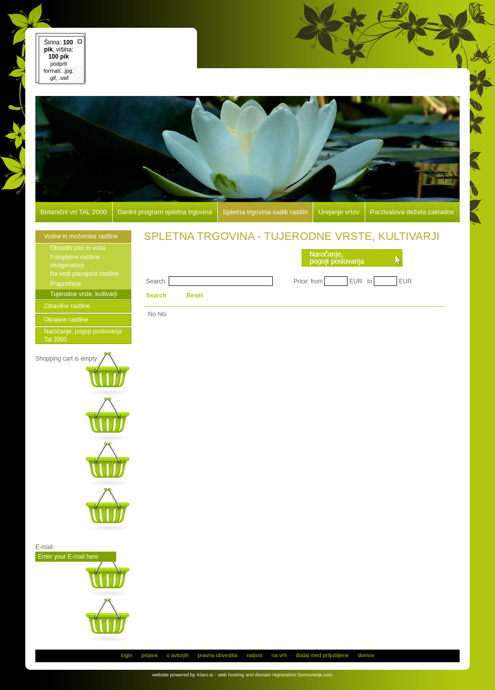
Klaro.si (205, 674)
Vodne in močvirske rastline (81, 236)
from (317, 281)
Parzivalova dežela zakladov (412, 212)
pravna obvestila (218, 655)
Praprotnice (65, 283)
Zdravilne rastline (67, 306)
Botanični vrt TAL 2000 (73, 212)
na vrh (278, 655)
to (369, 281)
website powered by (174, 674)
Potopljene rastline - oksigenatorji (77, 261)
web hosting (231, 674)
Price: (301, 281)
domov (366, 655)
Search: (156, 281)
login (126, 655)
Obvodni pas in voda (77, 248)
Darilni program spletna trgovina (165, 212)
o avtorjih (178, 655)
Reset (194, 295)
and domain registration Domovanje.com (288, 674)
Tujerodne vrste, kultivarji (83, 294)
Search (156, 295)
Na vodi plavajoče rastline (84, 273)
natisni (254, 655)
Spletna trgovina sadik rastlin (265, 212)
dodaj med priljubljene (322, 655)
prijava (149, 655)
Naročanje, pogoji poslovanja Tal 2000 (83, 335)
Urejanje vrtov (338, 212)
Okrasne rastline (66, 319)
